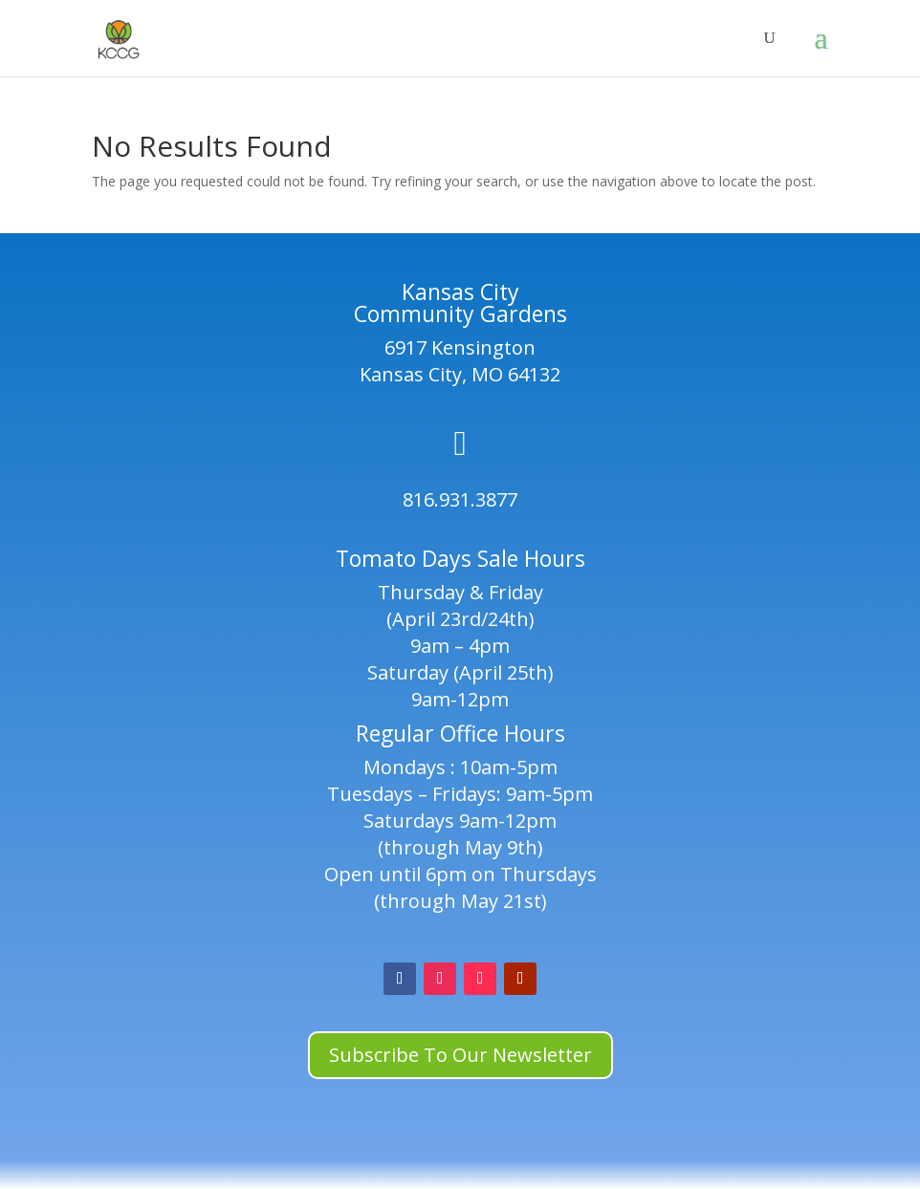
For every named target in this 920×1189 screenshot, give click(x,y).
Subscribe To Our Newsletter (460, 1055)
